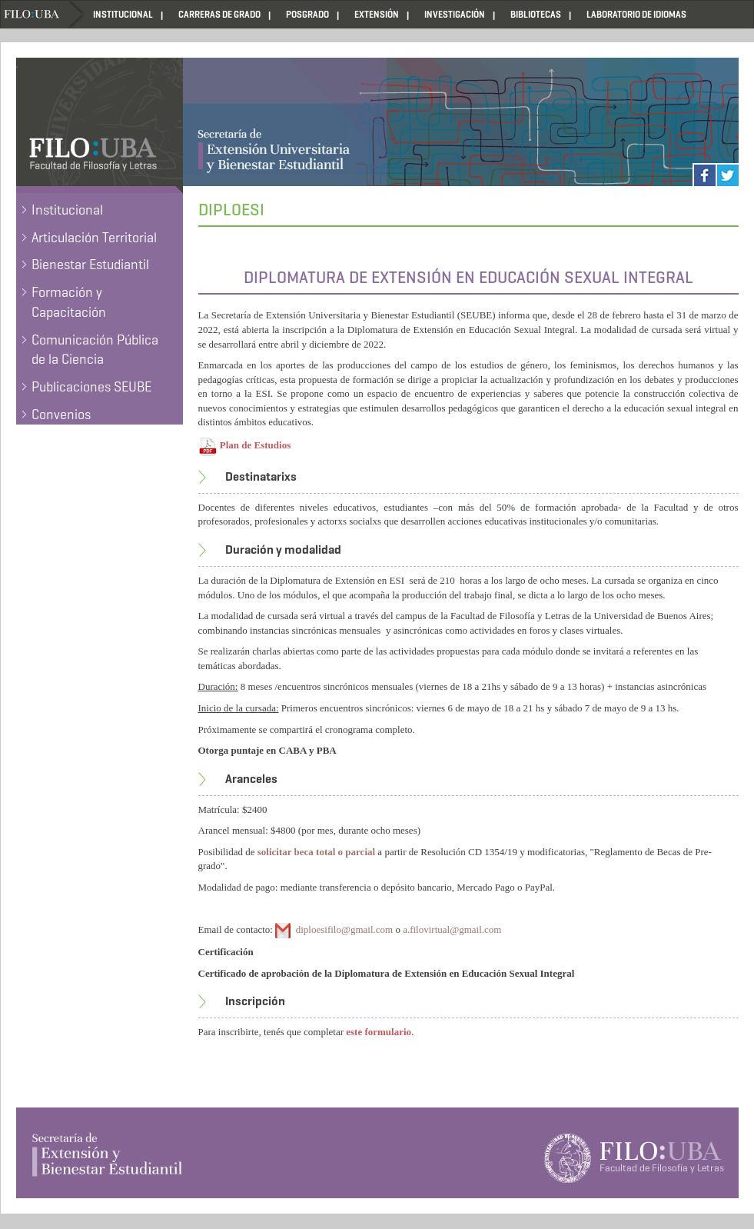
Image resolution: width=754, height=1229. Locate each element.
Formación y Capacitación (69, 302)
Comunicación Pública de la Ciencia (95, 349)
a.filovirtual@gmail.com (452, 929)
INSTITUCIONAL (123, 14)
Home (43, 14)
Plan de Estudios (255, 445)
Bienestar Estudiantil (90, 264)
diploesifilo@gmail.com (344, 929)
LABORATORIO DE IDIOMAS (636, 14)
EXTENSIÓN (376, 14)
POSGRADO (307, 14)
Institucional (67, 210)
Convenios (61, 414)
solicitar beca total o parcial (316, 852)
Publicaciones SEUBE (91, 386)
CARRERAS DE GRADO (219, 14)
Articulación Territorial (94, 237)
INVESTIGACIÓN (454, 14)
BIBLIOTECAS (535, 14)
